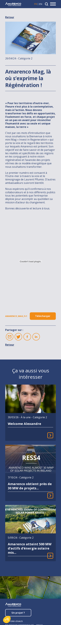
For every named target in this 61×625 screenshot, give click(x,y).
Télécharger (42, 316)
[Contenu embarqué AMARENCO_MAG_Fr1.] (30, 261)
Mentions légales (14, 621)
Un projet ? (18, 612)
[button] (7, 619)
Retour (9, 17)
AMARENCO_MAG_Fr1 (16, 316)
